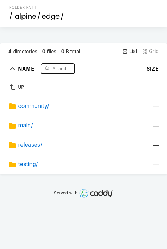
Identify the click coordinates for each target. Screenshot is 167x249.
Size (153, 69)
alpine (25, 16)
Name (27, 68)
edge (51, 16)
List (129, 51)
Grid (150, 51)
